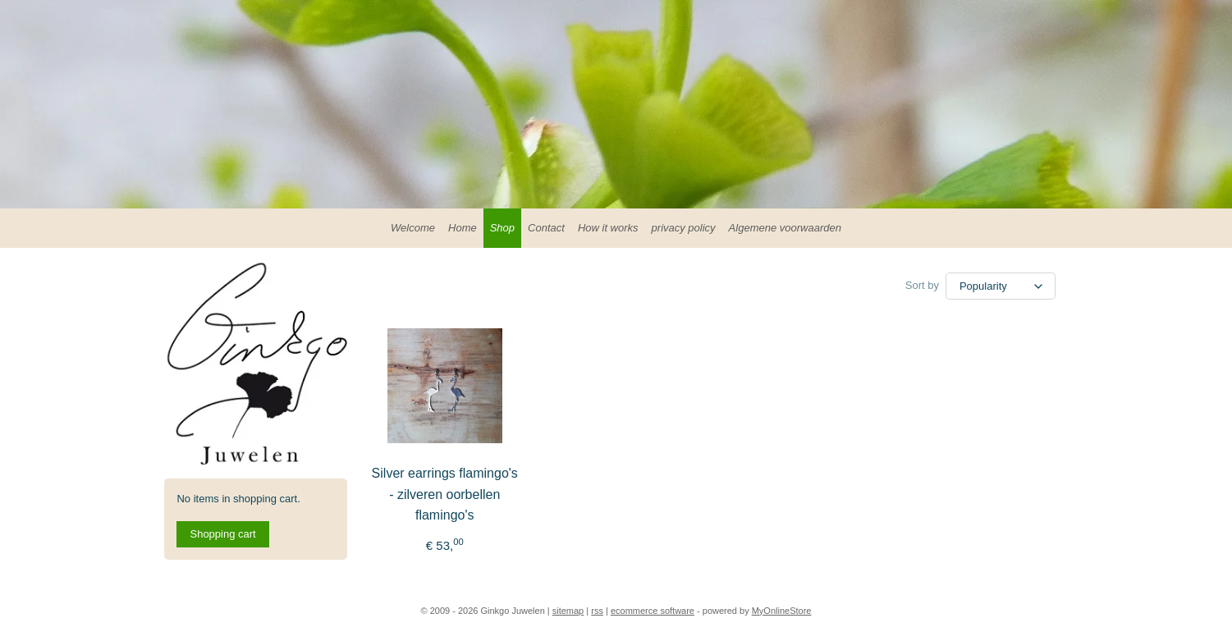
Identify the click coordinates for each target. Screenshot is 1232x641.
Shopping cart (222, 534)
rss (597, 611)
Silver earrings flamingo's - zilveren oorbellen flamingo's (444, 494)
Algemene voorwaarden (785, 228)
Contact (546, 228)
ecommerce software (652, 611)
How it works (608, 228)
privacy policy (684, 228)
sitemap (568, 611)
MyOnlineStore (782, 611)
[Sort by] (1000, 286)
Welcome (413, 228)
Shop (502, 228)
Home (462, 228)
